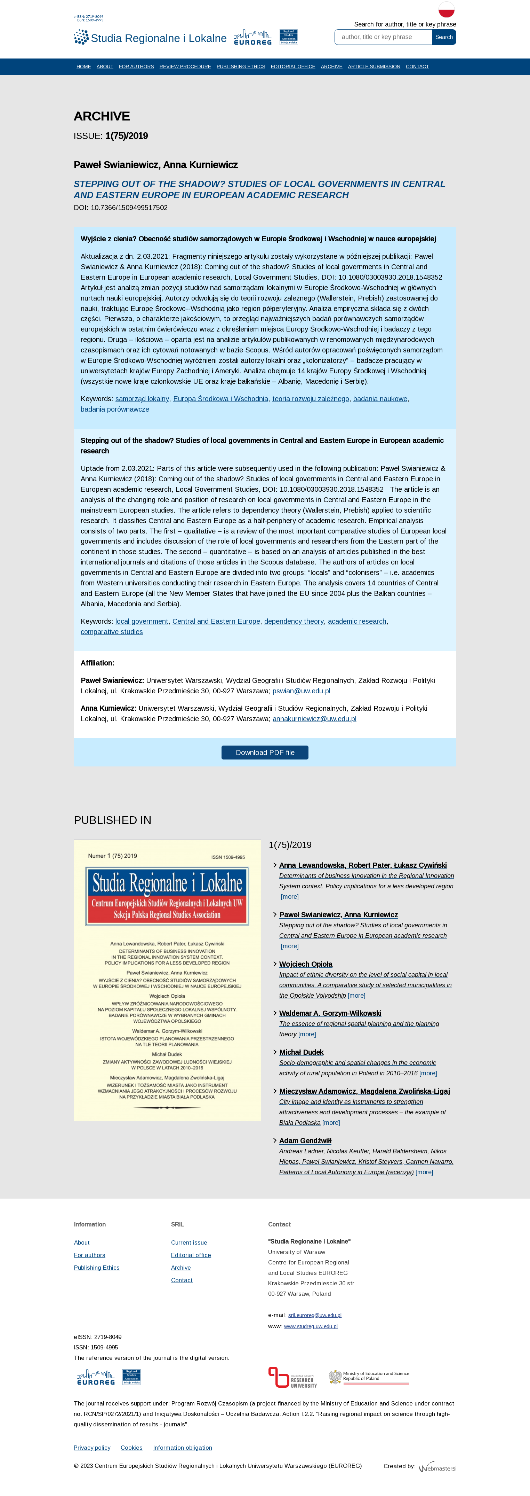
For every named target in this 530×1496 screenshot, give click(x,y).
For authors (136, 67)
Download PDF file (265, 753)
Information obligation (183, 1450)
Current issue (189, 1244)
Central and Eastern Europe (218, 622)
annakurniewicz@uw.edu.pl (315, 720)
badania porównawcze (115, 410)
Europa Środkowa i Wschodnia (222, 400)
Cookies (133, 1450)
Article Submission (375, 67)
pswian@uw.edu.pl (302, 692)
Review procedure (185, 67)
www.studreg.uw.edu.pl (311, 1328)
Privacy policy (92, 1450)
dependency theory (296, 622)
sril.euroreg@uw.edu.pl (315, 1317)
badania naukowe (384, 400)
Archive (332, 67)
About (105, 67)
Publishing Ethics (241, 67)
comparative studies (112, 633)
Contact (418, 67)
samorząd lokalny (143, 400)
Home (84, 67)
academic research (359, 622)
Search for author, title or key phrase (405, 24)
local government (142, 622)
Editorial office (293, 67)
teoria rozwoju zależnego (314, 400)
